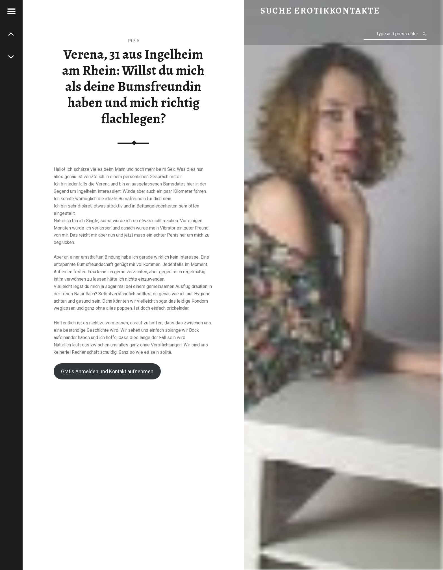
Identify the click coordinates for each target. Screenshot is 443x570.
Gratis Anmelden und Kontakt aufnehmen (107, 371)
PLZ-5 (133, 40)
